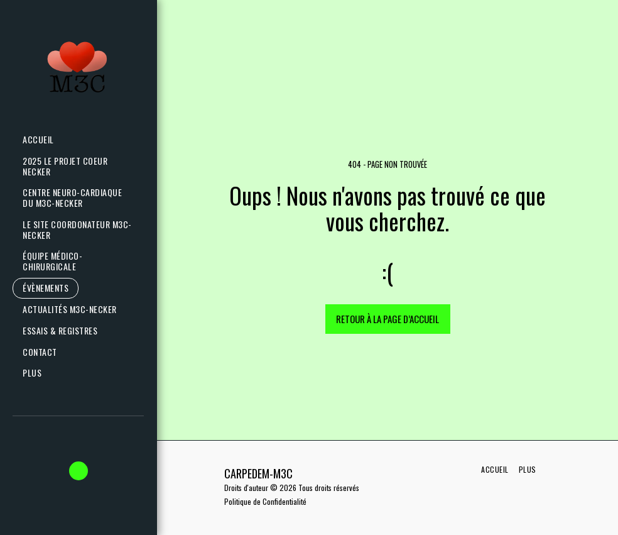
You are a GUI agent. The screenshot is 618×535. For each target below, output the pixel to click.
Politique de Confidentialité (265, 501)
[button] (75, 309)
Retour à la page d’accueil (387, 319)
